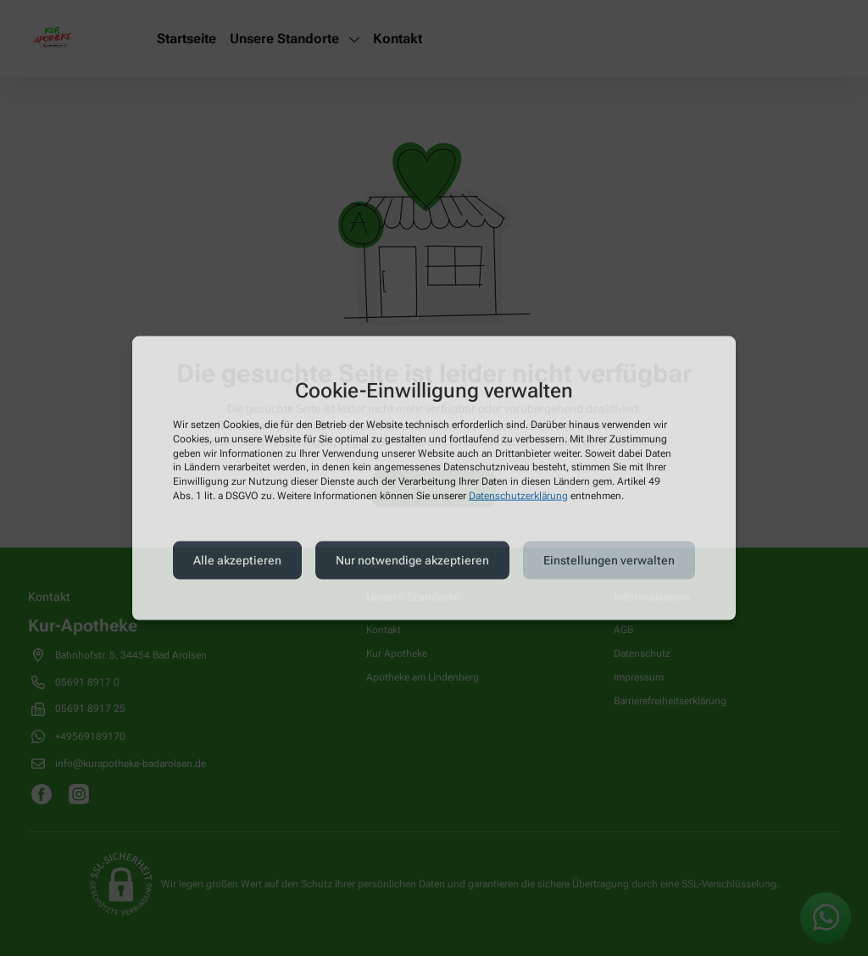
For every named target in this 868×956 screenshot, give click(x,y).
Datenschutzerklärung (518, 496)
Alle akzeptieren (237, 560)
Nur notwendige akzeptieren (412, 560)
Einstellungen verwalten (609, 560)
